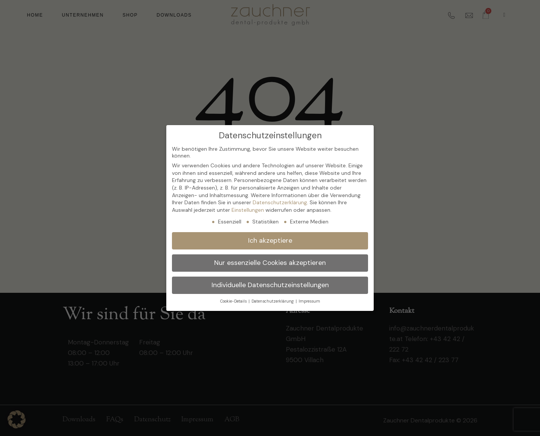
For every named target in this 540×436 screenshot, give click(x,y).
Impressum (309, 301)
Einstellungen (248, 210)
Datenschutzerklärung (280, 202)
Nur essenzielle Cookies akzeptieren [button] (270, 263)
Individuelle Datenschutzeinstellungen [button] (270, 285)
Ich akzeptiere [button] (270, 240)
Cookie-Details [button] (234, 301)
